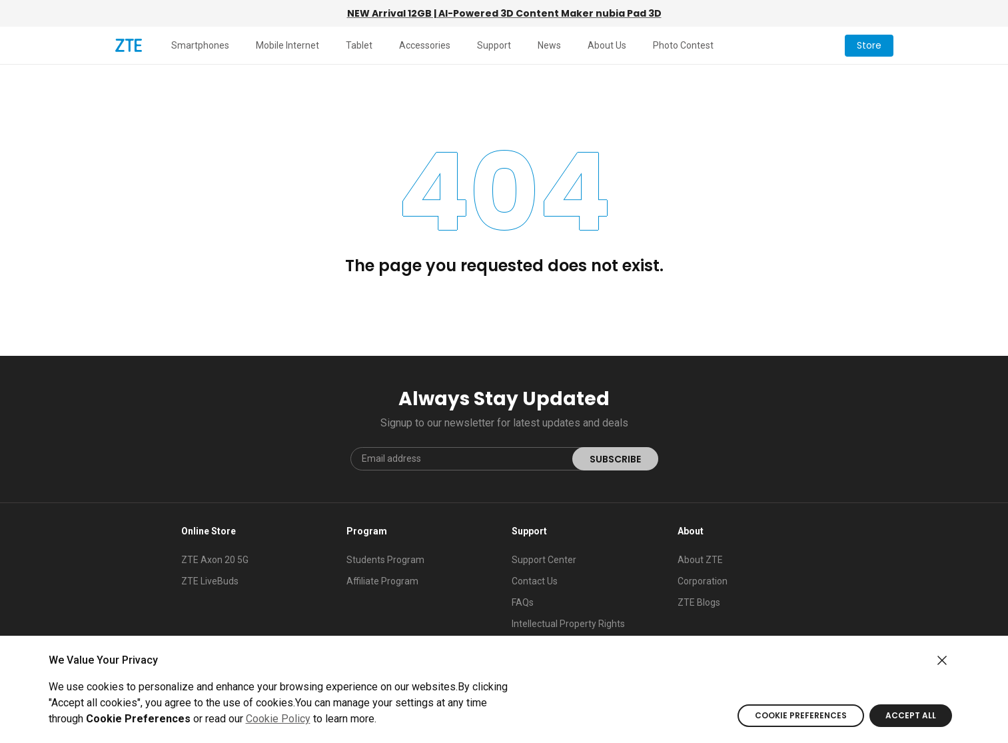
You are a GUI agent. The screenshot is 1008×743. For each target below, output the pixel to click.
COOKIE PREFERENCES (801, 715)
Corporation (703, 581)
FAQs (523, 602)
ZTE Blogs (699, 602)
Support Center (544, 559)
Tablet (359, 45)
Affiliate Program (382, 581)
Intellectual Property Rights (568, 623)
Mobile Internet (287, 45)
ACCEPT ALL (910, 715)
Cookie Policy (278, 718)
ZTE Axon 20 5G (215, 559)
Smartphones (200, 45)
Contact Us (535, 581)
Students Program (385, 559)
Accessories (424, 45)
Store (869, 45)
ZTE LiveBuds (210, 581)
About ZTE (700, 559)
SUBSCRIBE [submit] (615, 459)
